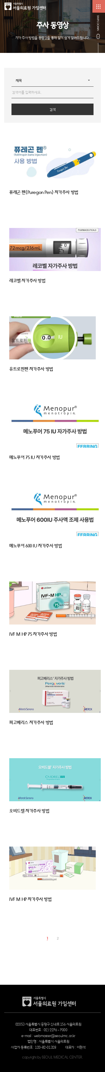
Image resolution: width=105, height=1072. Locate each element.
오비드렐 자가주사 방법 (29, 811)
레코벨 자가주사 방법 (27, 281)
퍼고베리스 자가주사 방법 (31, 723)
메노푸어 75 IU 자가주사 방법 (34, 457)
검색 (53, 109)
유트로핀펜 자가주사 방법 (31, 369)
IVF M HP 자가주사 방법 (30, 899)
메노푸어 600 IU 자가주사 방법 (35, 546)
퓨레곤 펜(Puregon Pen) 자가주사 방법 (43, 192)
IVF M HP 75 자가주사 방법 (33, 634)
